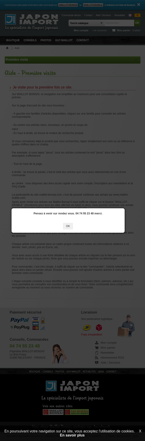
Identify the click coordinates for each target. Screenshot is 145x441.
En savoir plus (72, 435)
